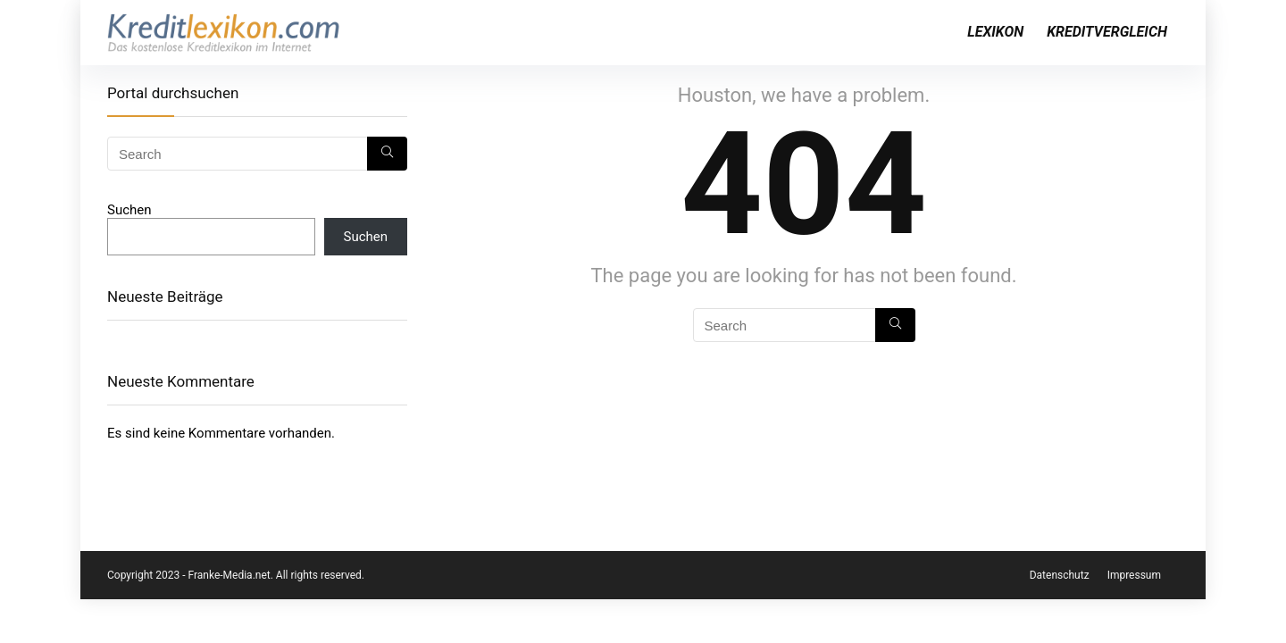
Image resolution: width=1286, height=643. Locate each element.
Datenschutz (1060, 575)
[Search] (895, 325)
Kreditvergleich (1107, 31)
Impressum (1134, 575)
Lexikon (995, 31)
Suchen (129, 210)
